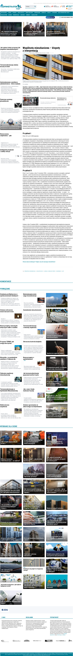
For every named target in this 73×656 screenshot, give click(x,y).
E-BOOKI (10, 14)
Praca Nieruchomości (50, 17)
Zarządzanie (37, 12)
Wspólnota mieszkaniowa (30, 271)
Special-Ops (27, 641)
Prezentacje (16, 14)
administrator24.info (11, 6)
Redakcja (67, 3)
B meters (22, 14)
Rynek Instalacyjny (48, 641)
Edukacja (44, 12)
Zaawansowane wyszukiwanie (30, 8)
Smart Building (29, 12)
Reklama (71, 3)
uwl (63, 271)
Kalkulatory (34, 14)
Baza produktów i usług (63, 12)
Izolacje (37, 641)
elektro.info (16, 641)
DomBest (28, 14)
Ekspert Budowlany (5, 641)
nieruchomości (40, 271)
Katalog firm (4, 14)
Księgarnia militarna (70, 641)
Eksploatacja (21, 12)
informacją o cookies (61, 634)
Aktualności (4, 12)
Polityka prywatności (61, 3)
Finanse (14, 12)
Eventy (49, 12)
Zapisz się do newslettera (67, 17)
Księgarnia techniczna (61, 641)
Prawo (9, 12)
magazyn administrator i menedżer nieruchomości (43, 3)
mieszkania (58, 271)
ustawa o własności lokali (49, 271)
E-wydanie (54, 12)
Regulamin (54, 3)
